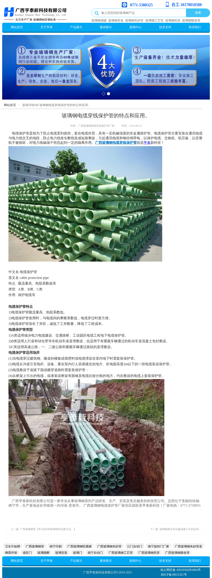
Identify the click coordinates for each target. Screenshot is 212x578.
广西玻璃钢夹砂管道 (188, 546)
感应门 (27, 552)
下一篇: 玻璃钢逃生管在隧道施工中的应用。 (175, 529)
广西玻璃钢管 (35, 546)
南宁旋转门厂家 (158, 546)
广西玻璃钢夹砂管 (109, 546)
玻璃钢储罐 (99, 20)
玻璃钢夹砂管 (134, 20)
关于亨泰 (46, 27)
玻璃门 (77, 552)
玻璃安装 (61, 552)
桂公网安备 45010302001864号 (180, 569)
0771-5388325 (141, 5)
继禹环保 (11, 552)
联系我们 (195, 27)
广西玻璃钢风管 (149, 552)
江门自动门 (134, 546)
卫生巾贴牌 (12, 546)
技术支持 (165, 27)
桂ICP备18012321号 (174, 574)
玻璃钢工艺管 (154, 20)
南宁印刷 (56, 546)
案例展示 (106, 27)
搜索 (198, 12)
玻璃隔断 (43, 552)
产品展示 (76, 27)
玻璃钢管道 (115, 20)
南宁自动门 (95, 552)
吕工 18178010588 (187, 5)
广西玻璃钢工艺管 (120, 552)
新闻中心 (135, 27)
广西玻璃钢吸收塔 (177, 552)
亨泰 (147, 142)
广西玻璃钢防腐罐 (79, 546)
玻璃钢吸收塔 (191, 20)
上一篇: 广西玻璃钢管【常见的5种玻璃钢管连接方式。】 (43, 529)
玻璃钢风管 (172, 20)
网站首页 (17, 27)
